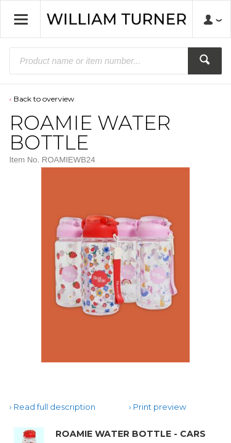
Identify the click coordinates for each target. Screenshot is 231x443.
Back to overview (44, 98)
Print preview (159, 407)
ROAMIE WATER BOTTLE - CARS (130, 434)
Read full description (54, 407)
